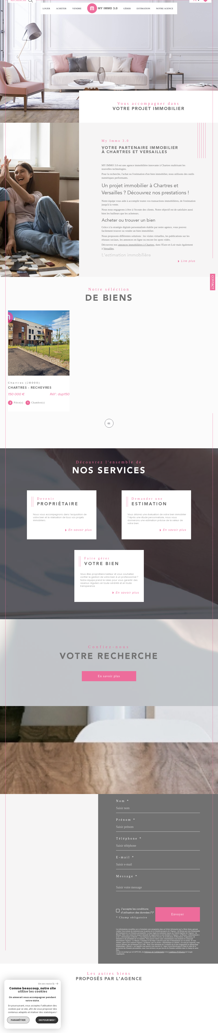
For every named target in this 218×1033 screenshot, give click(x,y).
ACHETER (61, 8)
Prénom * (126, 819)
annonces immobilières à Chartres (136, 244)
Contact (213, 282)
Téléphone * (129, 838)
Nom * (122, 801)
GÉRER (127, 8)
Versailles (108, 248)
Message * (127, 876)
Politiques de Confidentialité (154, 952)
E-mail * (125, 857)
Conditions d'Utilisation (176, 952)
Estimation (143, 8)
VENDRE (76, 8)
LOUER (46, 8)
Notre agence (164, 8)
